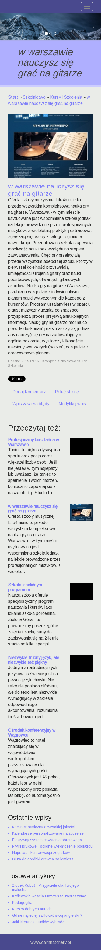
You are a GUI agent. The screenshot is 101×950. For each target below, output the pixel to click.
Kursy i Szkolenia (66, 97)
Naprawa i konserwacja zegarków (41, 853)
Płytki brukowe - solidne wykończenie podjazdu (52, 846)
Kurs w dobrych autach (31, 909)
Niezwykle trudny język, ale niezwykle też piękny (33, 660)
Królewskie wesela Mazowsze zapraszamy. (49, 896)
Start (13, 97)
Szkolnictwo (34, 97)
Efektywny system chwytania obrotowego (47, 840)
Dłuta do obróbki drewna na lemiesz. (43, 859)
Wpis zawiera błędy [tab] (30, 403)
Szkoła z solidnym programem (25, 587)
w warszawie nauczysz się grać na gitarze (33, 508)
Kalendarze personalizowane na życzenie (48, 833)
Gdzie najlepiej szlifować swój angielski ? (47, 915)
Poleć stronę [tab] (67, 392)
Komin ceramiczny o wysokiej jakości (43, 827)
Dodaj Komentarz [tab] (29, 392)
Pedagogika (22, 902)
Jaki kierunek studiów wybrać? (38, 922)
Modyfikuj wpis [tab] (72, 403)
